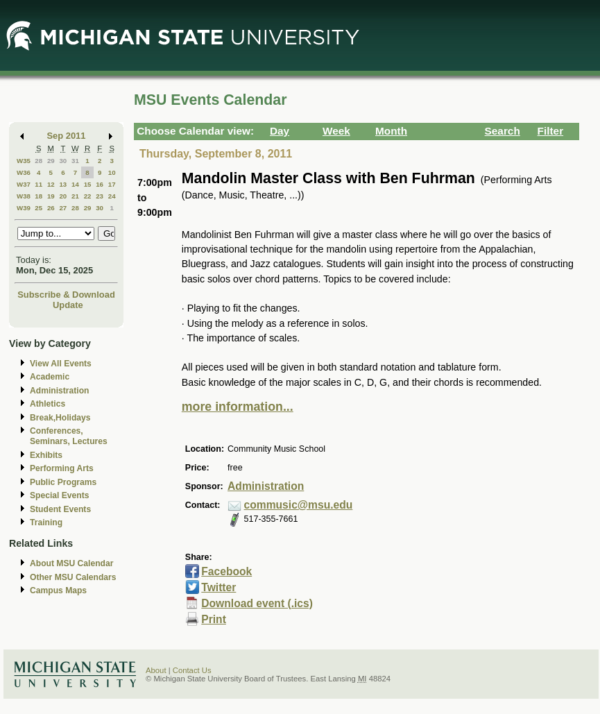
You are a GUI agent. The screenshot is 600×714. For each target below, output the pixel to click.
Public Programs (63, 482)
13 (63, 184)
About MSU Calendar (71, 563)
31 (75, 160)
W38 (24, 196)
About (156, 670)
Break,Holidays (60, 418)
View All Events (61, 363)
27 (63, 208)
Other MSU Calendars (73, 577)
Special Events (59, 495)
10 (112, 172)
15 (88, 184)
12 (51, 184)
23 (99, 196)
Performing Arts (62, 468)
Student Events (60, 509)
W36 (24, 172)
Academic (49, 377)
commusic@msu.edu (298, 505)
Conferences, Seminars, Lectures (69, 436)
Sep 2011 (66, 135)
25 (38, 208)
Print (213, 619)
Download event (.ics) (257, 603)
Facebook (226, 571)
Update (68, 305)
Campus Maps (58, 590)
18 (38, 196)
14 (75, 184)
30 (63, 160)
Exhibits (46, 455)
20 (63, 196)
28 (38, 160)
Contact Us (192, 670)
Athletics (47, 404)
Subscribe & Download (66, 294)
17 (112, 184)
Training (46, 522)
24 (112, 196)
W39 (24, 208)
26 (51, 208)
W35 (24, 160)
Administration (59, 391)
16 (99, 184)
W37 (24, 184)
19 (51, 196)
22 (88, 196)
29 (51, 160)
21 (75, 196)
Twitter (218, 587)
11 (38, 184)
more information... (237, 407)
